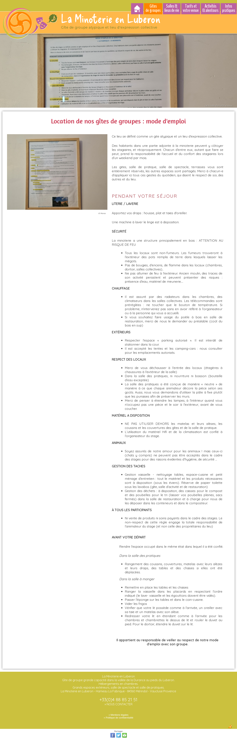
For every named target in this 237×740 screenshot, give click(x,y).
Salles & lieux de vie (171, 8)
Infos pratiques (228, 8)
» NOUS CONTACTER (118, 702)
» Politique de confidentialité (118, 715)
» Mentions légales (118, 712)
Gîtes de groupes (153, 8)
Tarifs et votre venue (191, 8)
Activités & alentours (210, 8)
